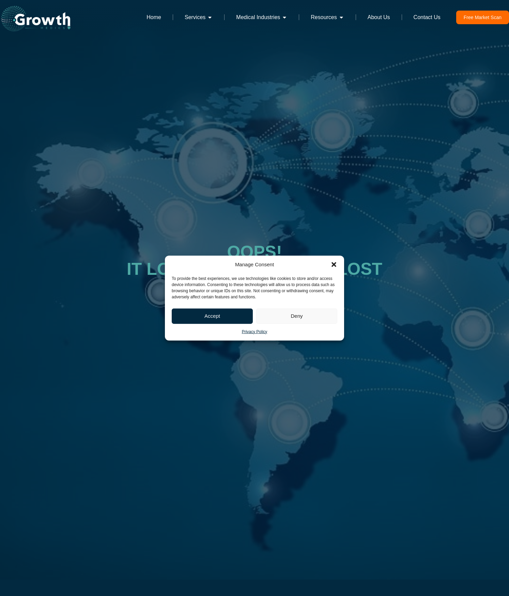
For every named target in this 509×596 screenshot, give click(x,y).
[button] (333, 264)
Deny (297, 316)
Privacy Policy (254, 331)
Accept (212, 316)
